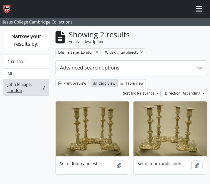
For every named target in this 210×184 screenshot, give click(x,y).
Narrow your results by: (26, 40)
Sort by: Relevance (139, 93)
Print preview (72, 83)
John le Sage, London (26, 87)
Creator (16, 61)
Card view (104, 83)
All (9, 74)
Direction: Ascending (183, 93)
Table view (131, 83)
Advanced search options (89, 67)
